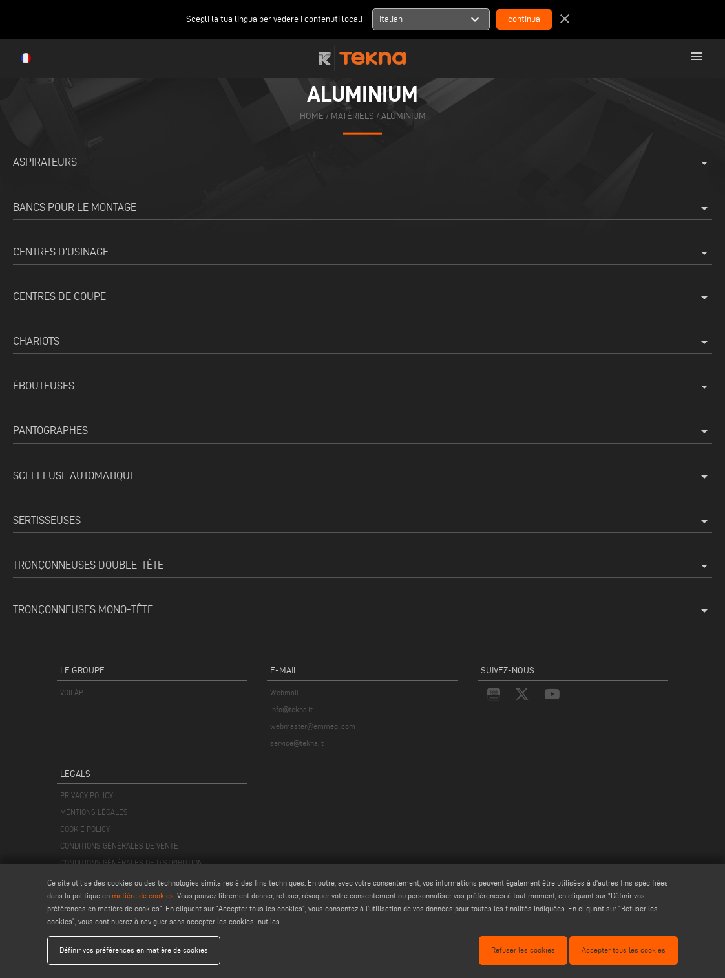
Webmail (284, 692)
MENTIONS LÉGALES (94, 812)
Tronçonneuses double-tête (362, 566)
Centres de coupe (362, 297)
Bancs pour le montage (362, 208)
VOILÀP (71, 692)
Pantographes (362, 431)
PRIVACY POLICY (86, 795)
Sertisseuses (362, 521)
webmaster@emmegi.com (312, 726)
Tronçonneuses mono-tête (362, 610)
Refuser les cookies (523, 950)
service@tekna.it (297, 743)
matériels (352, 116)
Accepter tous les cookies (624, 950)
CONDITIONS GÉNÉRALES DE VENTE (119, 846)
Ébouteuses (362, 387)
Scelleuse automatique (362, 476)
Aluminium (403, 116)
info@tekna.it (291, 709)
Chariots (362, 342)
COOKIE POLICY (85, 829)
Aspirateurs (362, 163)
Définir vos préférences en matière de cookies (133, 950)
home (312, 116)
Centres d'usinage (362, 253)
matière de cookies (143, 895)
